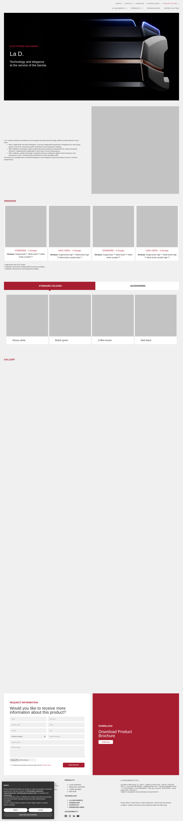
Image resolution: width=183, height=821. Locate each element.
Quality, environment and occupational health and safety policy (147, 805)
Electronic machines (77, 787)
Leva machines (75, 785)
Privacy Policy (46, 766)
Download (140, 4)
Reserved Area (153, 4)
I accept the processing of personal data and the (31, 766)
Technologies (153, 9)
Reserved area (76, 807)
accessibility (71, 811)
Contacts (129, 4)
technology (71, 796)
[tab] (49, 286)
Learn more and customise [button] (28, 815)
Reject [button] (16, 810)
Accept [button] (40, 810)
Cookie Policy (135, 803)
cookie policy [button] (8, 795)
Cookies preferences (146, 803)
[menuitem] (170, 4)
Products (137, 9)
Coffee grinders (75, 789)
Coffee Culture (171, 9)
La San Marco (119, 9)
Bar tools (72, 791)
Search (119, 4)
